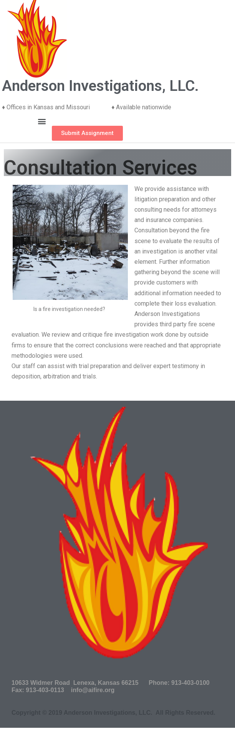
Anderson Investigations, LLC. (100, 86)
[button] (41, 121)
